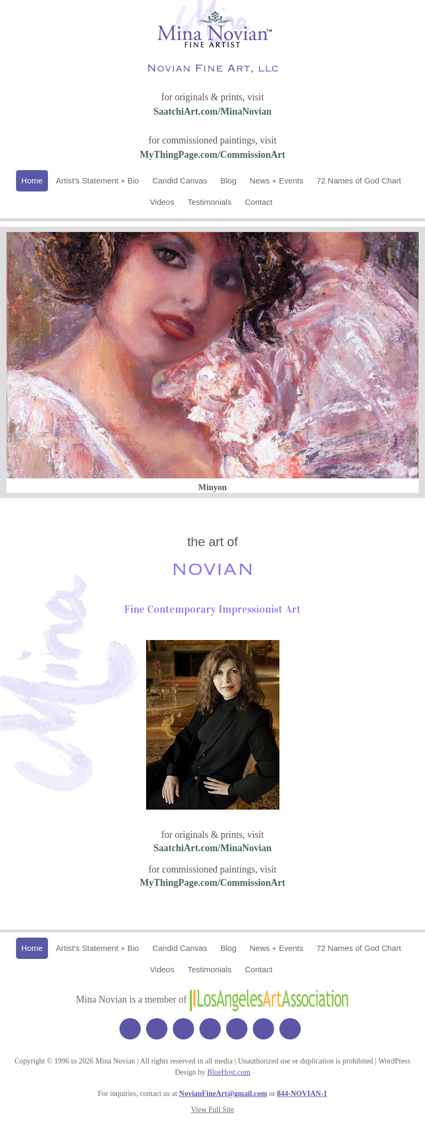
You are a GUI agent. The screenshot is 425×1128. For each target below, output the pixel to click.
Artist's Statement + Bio (97, 180)
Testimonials (210, 201)
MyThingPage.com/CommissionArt (212, 154)
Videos (162, 201)
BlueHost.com (229, 1072)
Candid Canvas (180, 180)
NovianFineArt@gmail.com (223, 1094)
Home (32, 180)
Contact (258, 201)
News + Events (276, 180)
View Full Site (212, 1110)
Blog (228, 180)
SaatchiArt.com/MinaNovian (212, 111)
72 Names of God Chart (359, 180)
